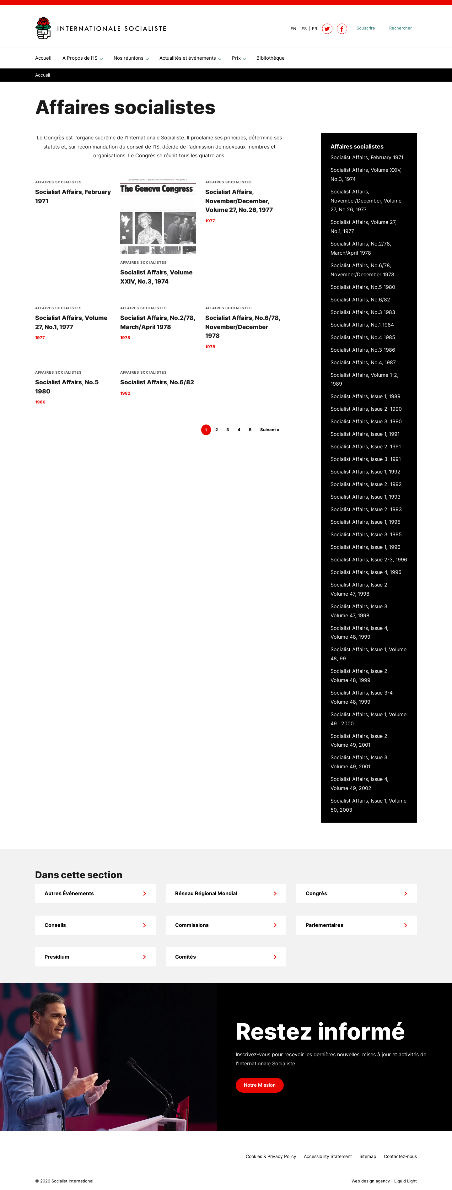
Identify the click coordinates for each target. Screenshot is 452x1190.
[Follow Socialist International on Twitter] (327, 28)
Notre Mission (260, 1087)
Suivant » (269, 432)
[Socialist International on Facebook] (341, 28)
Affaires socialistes (357, 149)
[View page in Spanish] (301, 29)
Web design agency (371, 1181)
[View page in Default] (291, 29)
